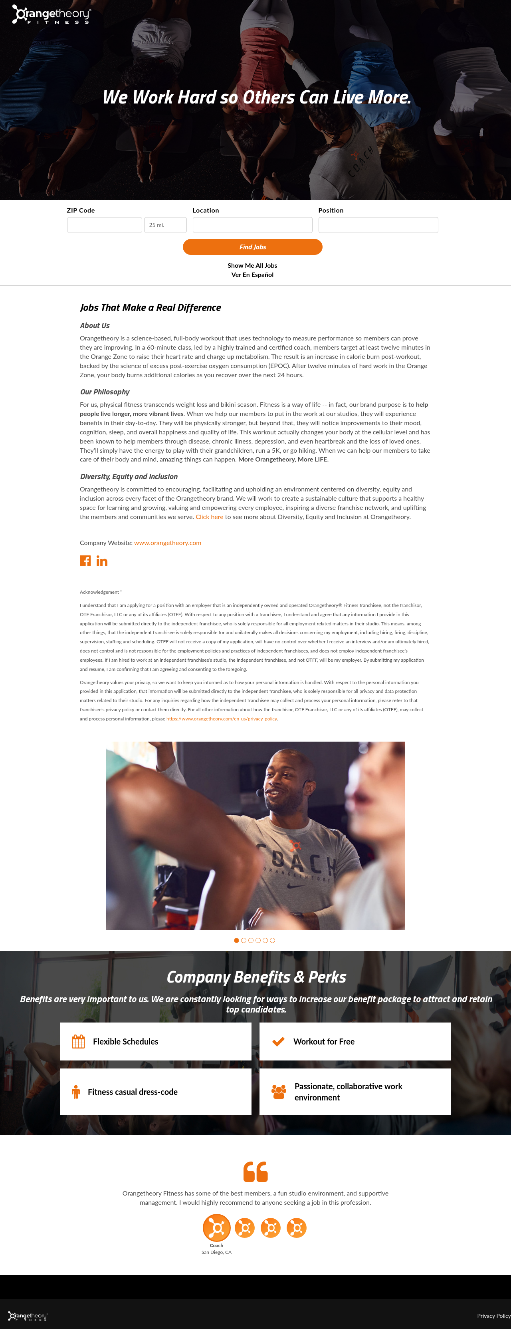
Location (206, 210)
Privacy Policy (494, 1315)
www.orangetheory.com (168, 542)
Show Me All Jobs (252, 265)
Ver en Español (252, 274)
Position (331, 210)
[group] (255, 836)
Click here (210, 516)
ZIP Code (81, 210)
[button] (236, 940)
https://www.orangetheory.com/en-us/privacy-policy (221, 719)
